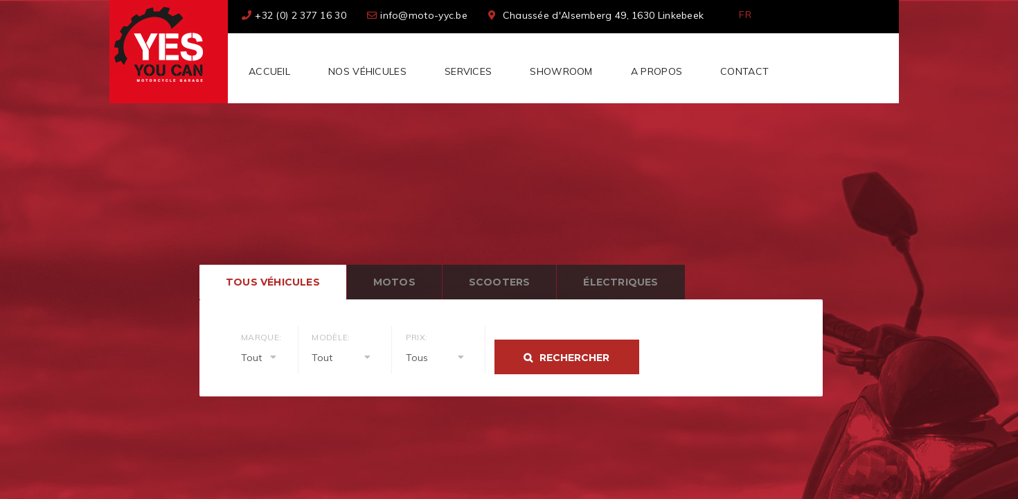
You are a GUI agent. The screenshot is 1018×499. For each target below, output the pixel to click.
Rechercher (574, 357)
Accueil (269, 71)
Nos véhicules (367, 71)
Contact (744, 71)
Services (468, 71)
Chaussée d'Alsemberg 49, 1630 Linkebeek (603, 15)
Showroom (561, 71)
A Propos (656, 71)
